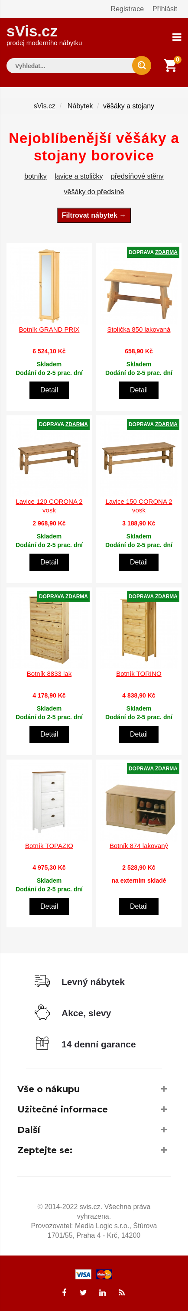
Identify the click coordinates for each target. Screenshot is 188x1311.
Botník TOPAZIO (49, 845)
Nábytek (80, 106)
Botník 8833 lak (49, 673)
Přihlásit (164, 9)
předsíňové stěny (137, 176)
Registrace (127, 9)
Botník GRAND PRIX (49, 329)
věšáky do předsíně (94, 192)
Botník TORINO (138, 673)
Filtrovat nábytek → (94, 215)
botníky (35, 176)
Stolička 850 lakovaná (139, 329)
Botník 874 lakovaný (139, 845)
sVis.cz (44, 34)
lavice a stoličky (79, 176)
